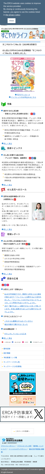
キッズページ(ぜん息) (11, 362)
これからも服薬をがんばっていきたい (18, 321)
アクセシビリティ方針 (24, 446)
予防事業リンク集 (10, 357)
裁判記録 (6, 348)
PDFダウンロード (23, 94)
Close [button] (11, 21)
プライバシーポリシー (8, 446)
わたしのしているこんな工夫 (15, 333)
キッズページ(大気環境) (12, 366)
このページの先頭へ (22, 431)
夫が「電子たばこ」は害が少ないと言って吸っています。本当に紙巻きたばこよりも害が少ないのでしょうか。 (22, 309)
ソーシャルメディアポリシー (18, 449)
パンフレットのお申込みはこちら (23, 97)
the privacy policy (13, 15)
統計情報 (6, 353)
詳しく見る (8, 143)
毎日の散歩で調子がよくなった (16, 324)
